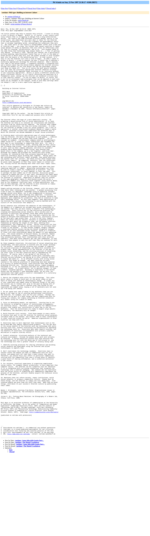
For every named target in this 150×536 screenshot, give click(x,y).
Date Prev (4, 8)
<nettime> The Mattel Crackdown (27, 524)
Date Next (13, 8)
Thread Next (32, 8)
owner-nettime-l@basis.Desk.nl (21, 24)
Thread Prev (22, 8)
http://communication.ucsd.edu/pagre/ (17, 117)
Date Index (41, 8)
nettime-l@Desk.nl (14, 17)
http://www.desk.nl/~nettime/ (18, 515)
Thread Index (50, 8)
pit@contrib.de (23, 20)
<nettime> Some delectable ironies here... (29, 522)
